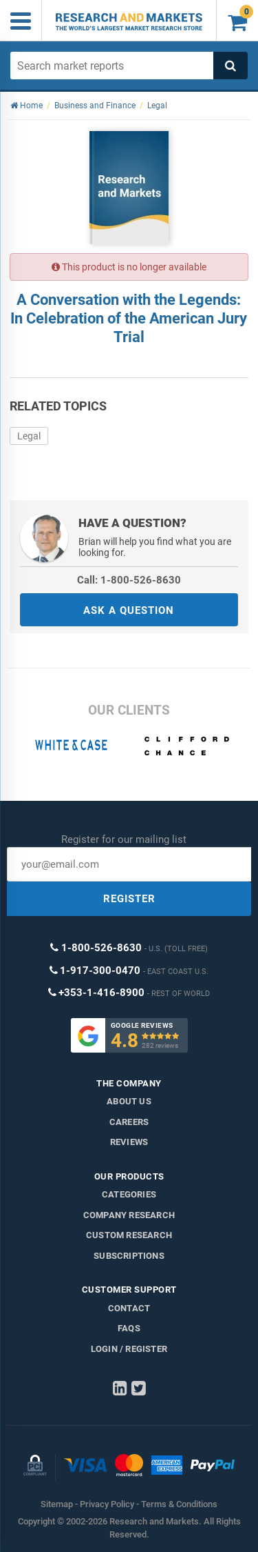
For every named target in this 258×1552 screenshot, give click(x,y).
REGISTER (129, 899)
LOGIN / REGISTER (129, 1349)
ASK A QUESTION (128, 610)
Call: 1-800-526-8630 (129, 580)
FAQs (129, 1328)
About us (129, 1101)
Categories (129, 1194)
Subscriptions (129, 1256)
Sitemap (57, 1504)
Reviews (129, 1142)
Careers (129, 1122)
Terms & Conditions (179, 1504)
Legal (29, 435)
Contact (129, 1308)
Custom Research (129, 1235)
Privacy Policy (107, 1504)
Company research (129, 1215)
